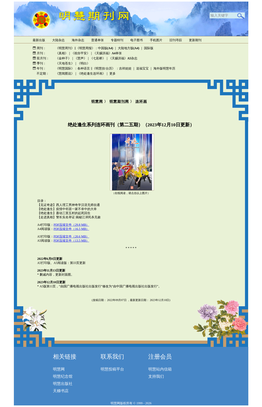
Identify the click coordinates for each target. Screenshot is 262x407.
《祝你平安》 (80, 53)
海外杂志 (78, 40)
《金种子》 (63, 58)
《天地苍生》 (64, 63)
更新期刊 (195, 40)
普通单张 (97, 40)
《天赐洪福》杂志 (123, 58)
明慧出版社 (62, 383)
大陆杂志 (58, 40)
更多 (112, 73)
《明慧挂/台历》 (103, 68)
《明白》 (83, 63)
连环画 (141, 101)
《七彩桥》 (98, 58)
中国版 (105, 48)
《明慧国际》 (64, 68)
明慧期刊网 (119, 101)
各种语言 (83, 68)
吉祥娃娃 (125, 68)
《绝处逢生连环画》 (91, 73)
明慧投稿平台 (112, 369)
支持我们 (156, 376)
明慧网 (97, 101)
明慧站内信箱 (160, 369)
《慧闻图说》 (64, 73)
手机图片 (156, 40)
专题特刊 (117, 40)
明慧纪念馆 (62, 376)
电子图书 (136, 40)
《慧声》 (80, 58)
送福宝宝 (142, 68)
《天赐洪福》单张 (107, 53)
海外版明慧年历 (164, 68)
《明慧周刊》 (64, 48)
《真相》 (61, 53)
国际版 (148, 48)
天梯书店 (61, 391)
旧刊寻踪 (175, 40)
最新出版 (39, 40)
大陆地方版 (128, 48)
